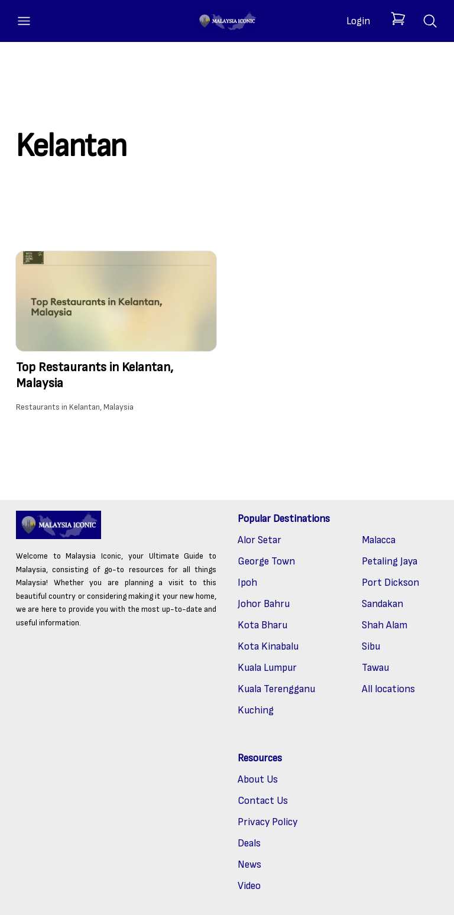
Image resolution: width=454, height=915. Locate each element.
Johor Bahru (264, 604)
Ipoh (247, 582)
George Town (266, 561)
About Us (258, 779)
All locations (388, 689)
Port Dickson (390, 582)
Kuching (256, 710)
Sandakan (382, 604)
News (249, 864)
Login (358, 21)
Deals (249, 843)
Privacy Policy (267, 822)
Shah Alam (384, 625)
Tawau (375, 667)
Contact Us (263, 800)
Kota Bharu (262, 625)
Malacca (378, 540)
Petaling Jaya (389, 561)
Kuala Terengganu (276, 689)
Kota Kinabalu (268, 646)
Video (249, 886)
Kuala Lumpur (267, 667)
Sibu (371, 646)
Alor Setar (259, 540)
